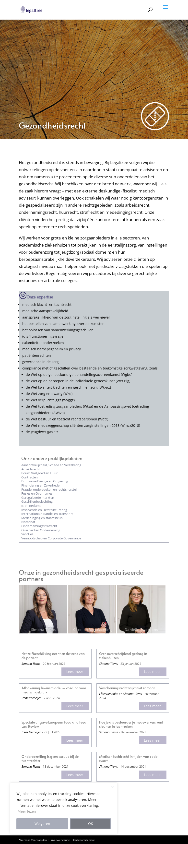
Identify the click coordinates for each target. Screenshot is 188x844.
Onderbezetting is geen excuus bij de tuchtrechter (50, 759)
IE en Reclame (31, 505)
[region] (64, 808)
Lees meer (74, 671)
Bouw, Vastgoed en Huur (39, 473)
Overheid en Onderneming (40, 530)
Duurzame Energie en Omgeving (44, 481)
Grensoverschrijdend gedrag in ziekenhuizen (123, 656)
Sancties (27, 534)
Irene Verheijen (31, 698)
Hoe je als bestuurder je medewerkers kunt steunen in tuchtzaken (131, 724)
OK (90, 823)
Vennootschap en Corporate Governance (51, 538)
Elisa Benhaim (108, 693)
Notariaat (28, 522)
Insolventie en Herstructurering (44, 510)
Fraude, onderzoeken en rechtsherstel (49, 489)
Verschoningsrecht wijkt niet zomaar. (127, 688)
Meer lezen (27, 811)
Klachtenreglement (83, 840)
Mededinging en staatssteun (42, 518)
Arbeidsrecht (30, 469)
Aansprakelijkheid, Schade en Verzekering (51, 465)
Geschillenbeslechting (37, 501)
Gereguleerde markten (37, 497)
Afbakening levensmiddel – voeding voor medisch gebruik (54, 690)
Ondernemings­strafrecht (39, 526)
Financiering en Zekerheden (41, 485)
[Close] (112, 787)
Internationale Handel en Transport (47, 513)
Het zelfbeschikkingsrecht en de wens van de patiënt (53, 656)
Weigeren (42, 823)
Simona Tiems (31, 663)
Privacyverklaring (60, 840)
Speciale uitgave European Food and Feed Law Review (54, 724)
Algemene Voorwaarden (33, 840)
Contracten (29, 477)
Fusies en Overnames (36, 493)
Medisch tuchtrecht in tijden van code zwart (128, 759)
